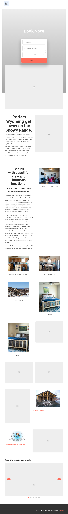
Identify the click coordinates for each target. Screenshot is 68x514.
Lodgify (62, 510)
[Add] (43, 55)
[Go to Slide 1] (28, 497)
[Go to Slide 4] (33, 497)
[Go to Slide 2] (30, 497)
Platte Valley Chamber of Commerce (15, 444)
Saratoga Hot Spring (38, 410)
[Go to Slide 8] (39, 497)
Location (34, 42)
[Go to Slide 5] (35, 497)
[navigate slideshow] (9, 479)
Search (34, 60)
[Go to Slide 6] (36, 497)
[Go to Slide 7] (38, 497)
